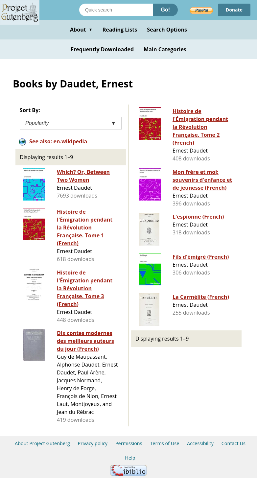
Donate (234, 10)
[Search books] (116, 10)
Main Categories (165, 49)
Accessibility (200, 443)
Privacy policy (93, 443)
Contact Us (233, 443)
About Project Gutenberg (42, 443)
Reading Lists (120, 29)
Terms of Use (164, 443)
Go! (165, 9)
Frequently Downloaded (102, 49)
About (81, 30)
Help (130, 458)
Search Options (167, 29)
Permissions (128, 443)
